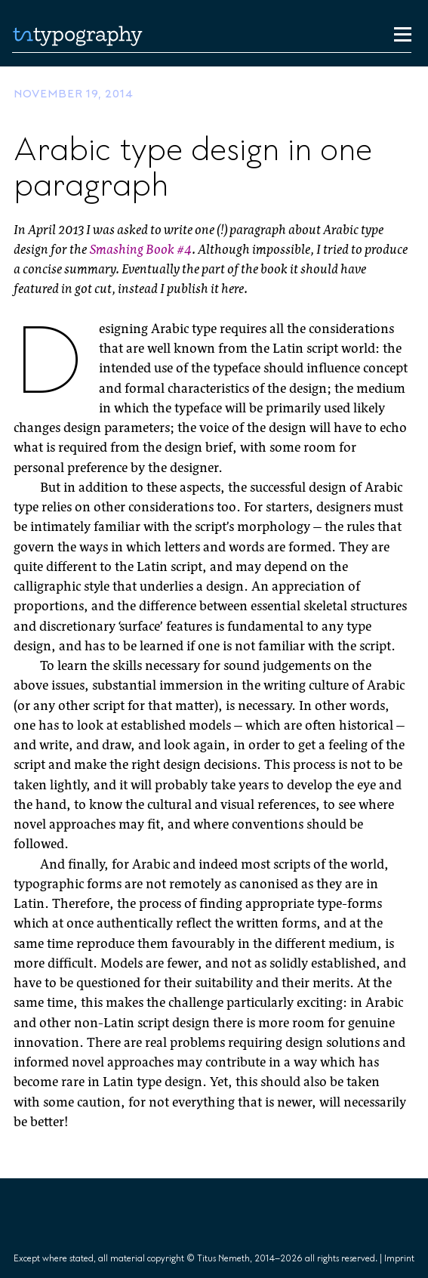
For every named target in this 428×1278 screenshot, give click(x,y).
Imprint (399, 1258)
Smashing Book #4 (140, 251)
